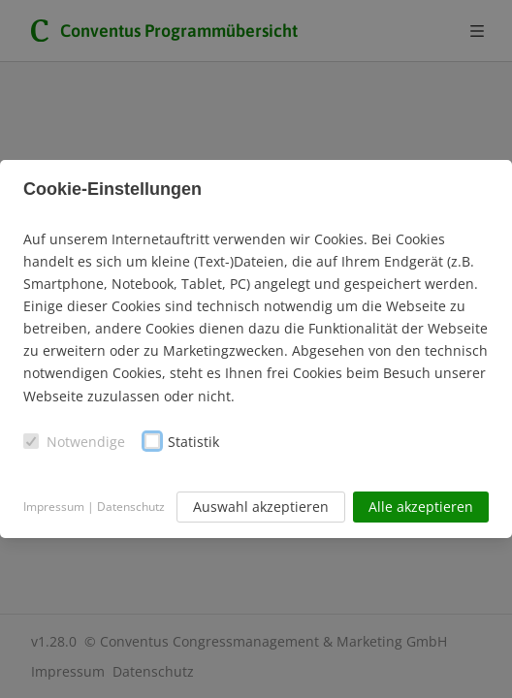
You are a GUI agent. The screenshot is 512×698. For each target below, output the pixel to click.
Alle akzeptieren (420, 506)
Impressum (53, 506)
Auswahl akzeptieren (261, 506)
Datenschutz (131, 506)
